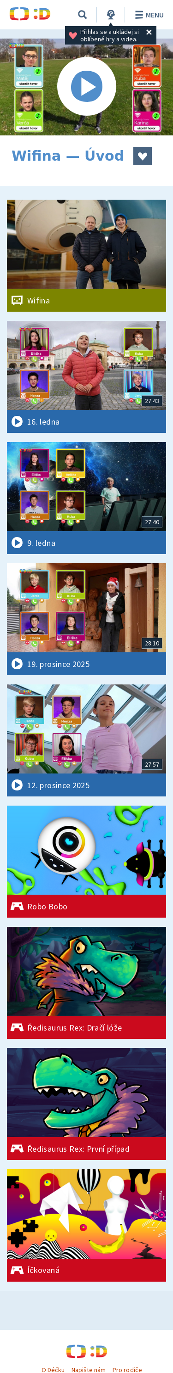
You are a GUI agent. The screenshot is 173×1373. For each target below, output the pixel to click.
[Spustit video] (86, 87)
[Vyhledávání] (82, 14)
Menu (148, 15)
